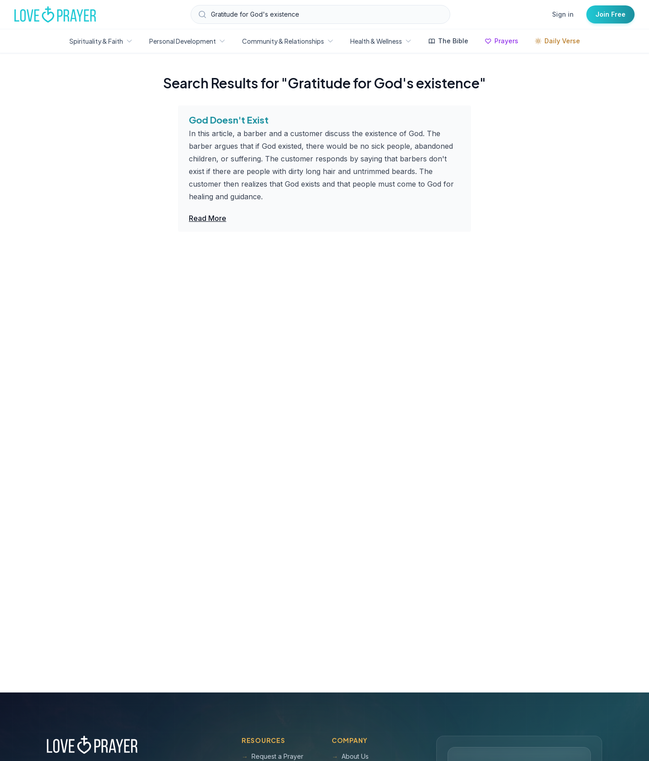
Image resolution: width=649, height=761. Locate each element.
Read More (207, 218)
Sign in (563, 14)
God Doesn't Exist (229, 119)
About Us (350, 756)
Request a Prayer (272, 756)
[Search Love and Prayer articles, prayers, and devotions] (320, 14)
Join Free (610, 14)
